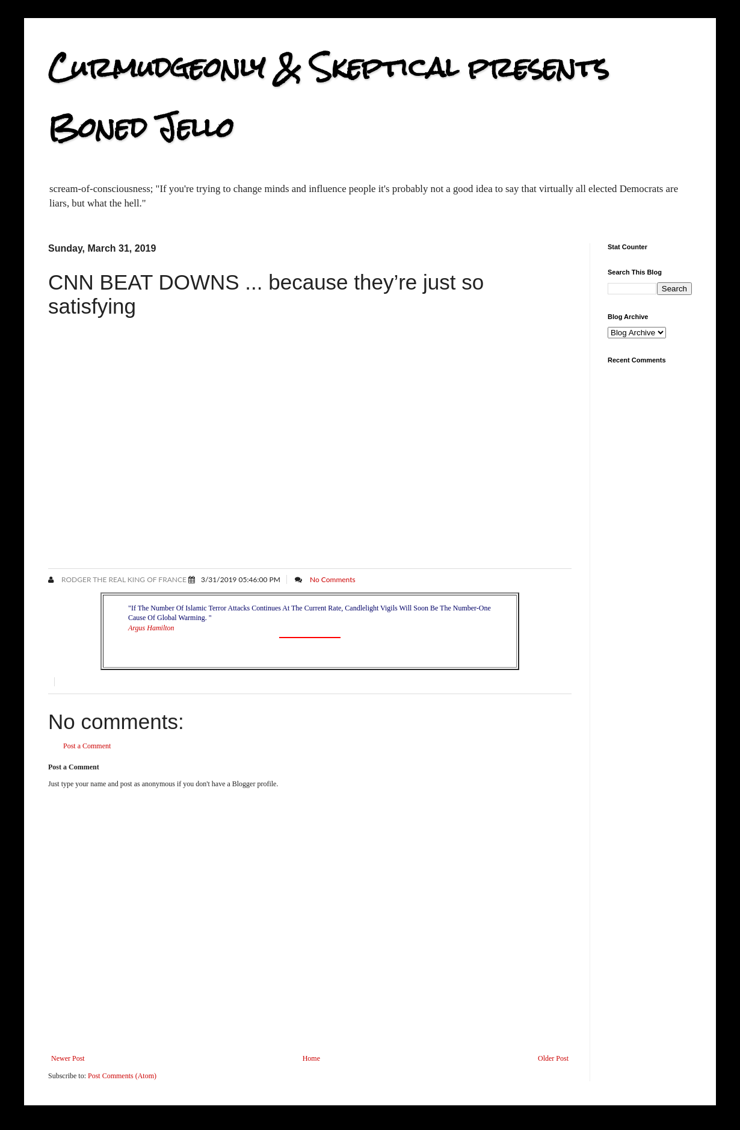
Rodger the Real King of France (123, 579)
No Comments (333, 579)
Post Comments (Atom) (122, 1076)
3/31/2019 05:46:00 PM (240, 579)
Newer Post (68, 1058)
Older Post (553, 1058)
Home (311, 1058)
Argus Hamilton (151, 628)
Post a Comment (87, 746)
